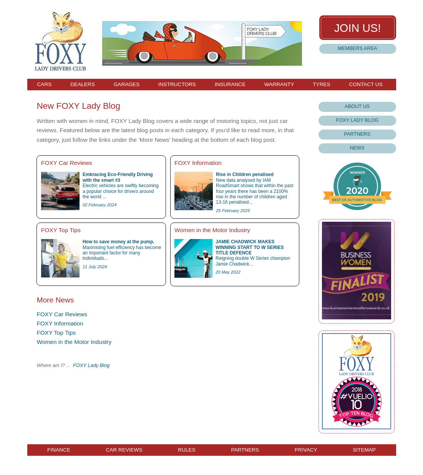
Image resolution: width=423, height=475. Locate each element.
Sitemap (364, 450)
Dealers (82, 84)
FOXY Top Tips (56, 332)
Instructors (177, 84)
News (357, 148)
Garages (126, 84)
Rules (186, 450)
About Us (357, 106)
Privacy (306, 450)
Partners (357, 134)
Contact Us (366, 84)
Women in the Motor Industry (73, 342)
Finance (58, 450)
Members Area (357, 48)
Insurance (230, 84)
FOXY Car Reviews (61, 314)
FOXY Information (59, 323)
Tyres (321, 84)
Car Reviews (124, 450)
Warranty (279, 84)
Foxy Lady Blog (357, 120)
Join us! (357, 28)
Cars (44, 84)
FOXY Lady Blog (91, 365)
